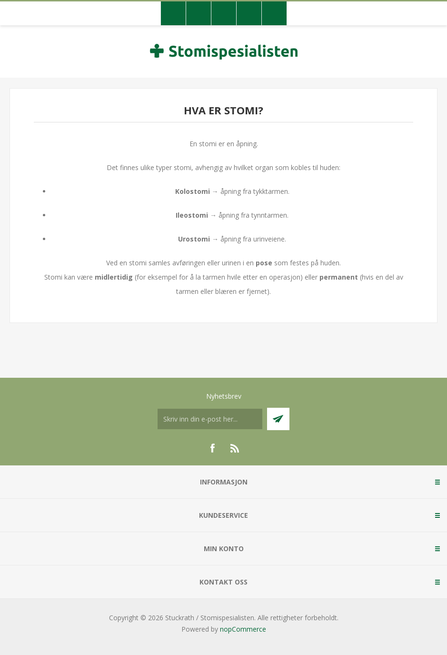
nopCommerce (243, 629)
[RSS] (235, 448)
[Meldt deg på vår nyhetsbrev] (210, 419)
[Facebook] (212, 448)
